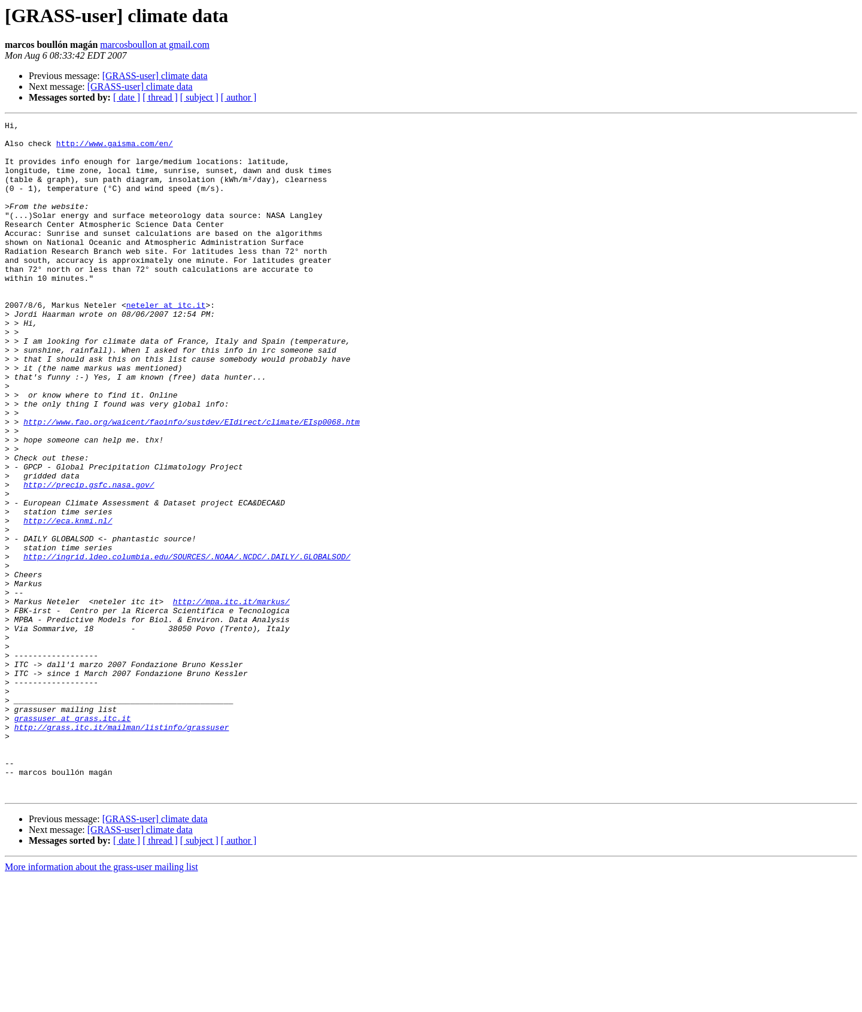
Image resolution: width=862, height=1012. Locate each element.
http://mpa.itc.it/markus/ (231, 698)
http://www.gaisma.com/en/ (114, 148)
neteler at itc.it (166, 342)
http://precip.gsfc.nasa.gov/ (88, 558)
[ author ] (239, 97)
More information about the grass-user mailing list (101, 1001)
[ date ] (126, 97)
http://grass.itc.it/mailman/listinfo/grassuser (121, 849)
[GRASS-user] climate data (155, 76)
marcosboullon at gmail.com (155, 45)
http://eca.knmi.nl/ (67, 601)
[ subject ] (199, 97)
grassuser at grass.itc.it (72, 838)
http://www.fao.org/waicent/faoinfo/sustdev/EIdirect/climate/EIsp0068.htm (191, 482)
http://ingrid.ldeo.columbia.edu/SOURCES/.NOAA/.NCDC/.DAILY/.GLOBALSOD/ (186, 644)
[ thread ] (160, 97)
